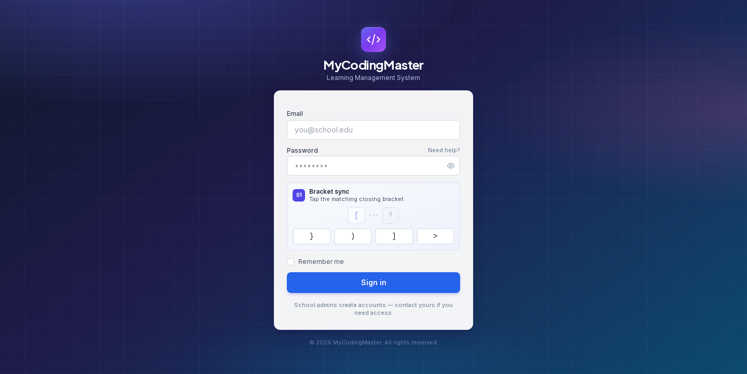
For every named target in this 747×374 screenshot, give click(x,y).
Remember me (321, 261)
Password (302, 150)
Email (295, 113)
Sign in (373, 282)
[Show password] (450, 166)
